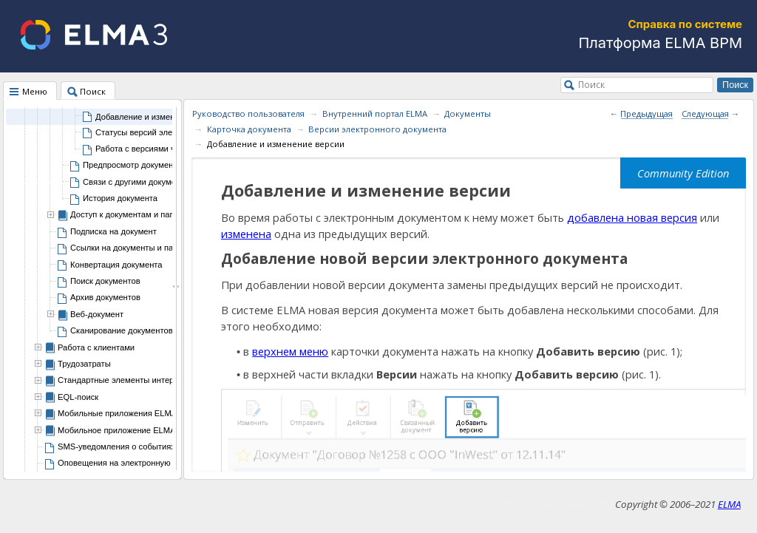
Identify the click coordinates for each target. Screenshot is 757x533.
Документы (467, 113)
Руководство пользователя (248, 113)
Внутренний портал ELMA (374, 113)
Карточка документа (249, 129)
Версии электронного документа (377, 129)
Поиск (591, 84)
